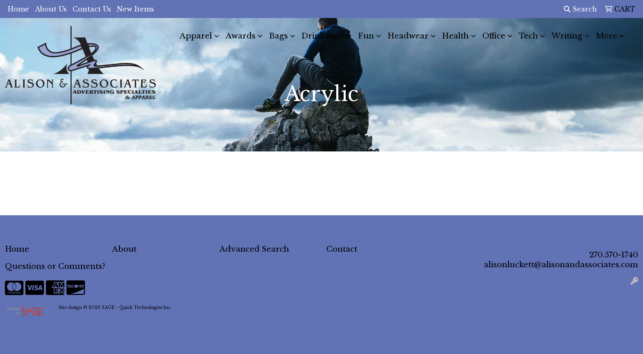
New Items (135, 9)
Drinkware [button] (322, 36)
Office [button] (493, 36)
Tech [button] (528, 36)
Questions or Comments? (55, 266)
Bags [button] (278, 36)
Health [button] (455, 36)
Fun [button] (366, 36)
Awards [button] (240, 36)
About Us (51, 9)
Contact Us (92, 9)
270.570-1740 (613, 254)
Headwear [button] (408, 36)
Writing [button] (567, 36)
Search (580, 9)
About (124, 249)
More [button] (606, 36)
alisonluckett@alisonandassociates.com (561, 264)
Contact (341, 249)
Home (18, 9)
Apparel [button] (196, 36)
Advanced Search (254, 249)
